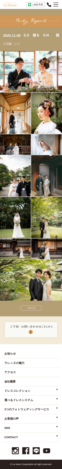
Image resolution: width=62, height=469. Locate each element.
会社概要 (10, 381)
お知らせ (10, 353)
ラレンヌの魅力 (14, 362)
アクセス (10, 372)
